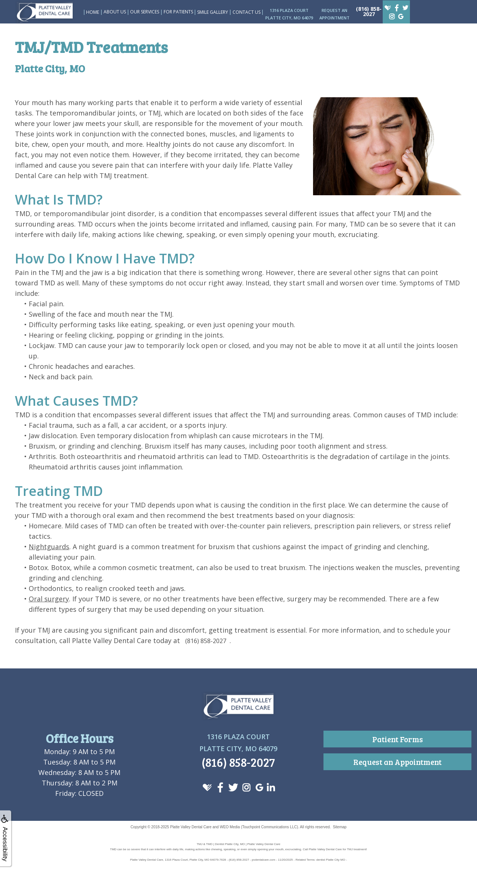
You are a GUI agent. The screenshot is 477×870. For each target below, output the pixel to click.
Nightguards (49, 546)
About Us (115, 12)
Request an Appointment (397, 761)
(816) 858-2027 (369, 11)
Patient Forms (397, 739)
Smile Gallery (212, 12)
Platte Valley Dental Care (190, 827)
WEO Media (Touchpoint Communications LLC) (259, 827)
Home (92, 12)
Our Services (144, 12)
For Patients (178, 12)
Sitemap (340, 827)
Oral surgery (49, 598)
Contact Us (246, 12)
